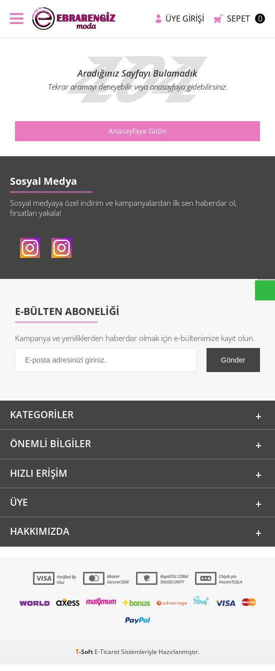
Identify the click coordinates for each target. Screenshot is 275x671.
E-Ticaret (107, 658)
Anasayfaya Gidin (137, 131)
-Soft (85, 658)
